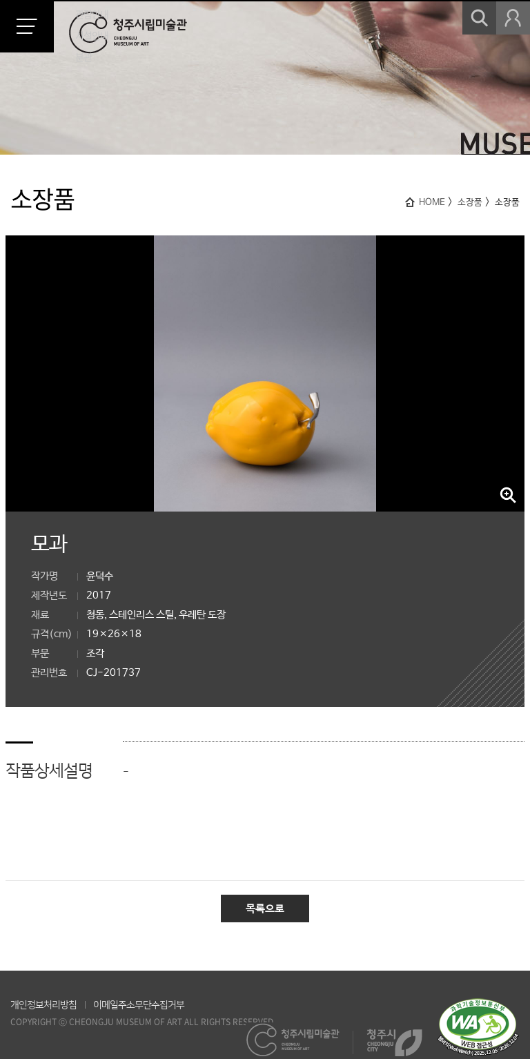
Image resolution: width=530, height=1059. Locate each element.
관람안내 (91, 14)
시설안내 (91, 36)
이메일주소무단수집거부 (138, 1005)
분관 (83, 57)
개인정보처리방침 (43, 1005)
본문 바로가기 (0, 0)
